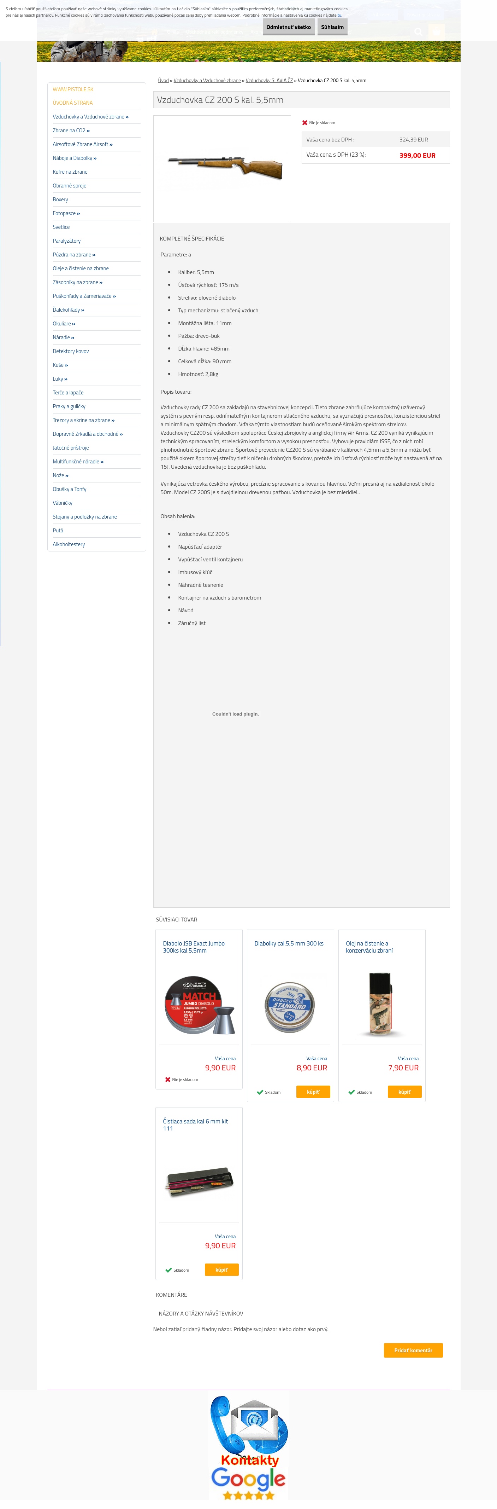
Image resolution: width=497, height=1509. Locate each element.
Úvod (163, 80)
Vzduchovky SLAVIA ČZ (269, 80)
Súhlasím (327, 27)
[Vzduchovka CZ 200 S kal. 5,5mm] (222, 118)
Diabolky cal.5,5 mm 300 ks (289, 948)
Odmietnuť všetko (273, 27)
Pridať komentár (413, 1359)
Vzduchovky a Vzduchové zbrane (207, 80)
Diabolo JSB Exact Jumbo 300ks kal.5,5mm (194, 951)
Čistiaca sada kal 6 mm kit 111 (195, 1134)
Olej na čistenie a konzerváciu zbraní (369, 951)
